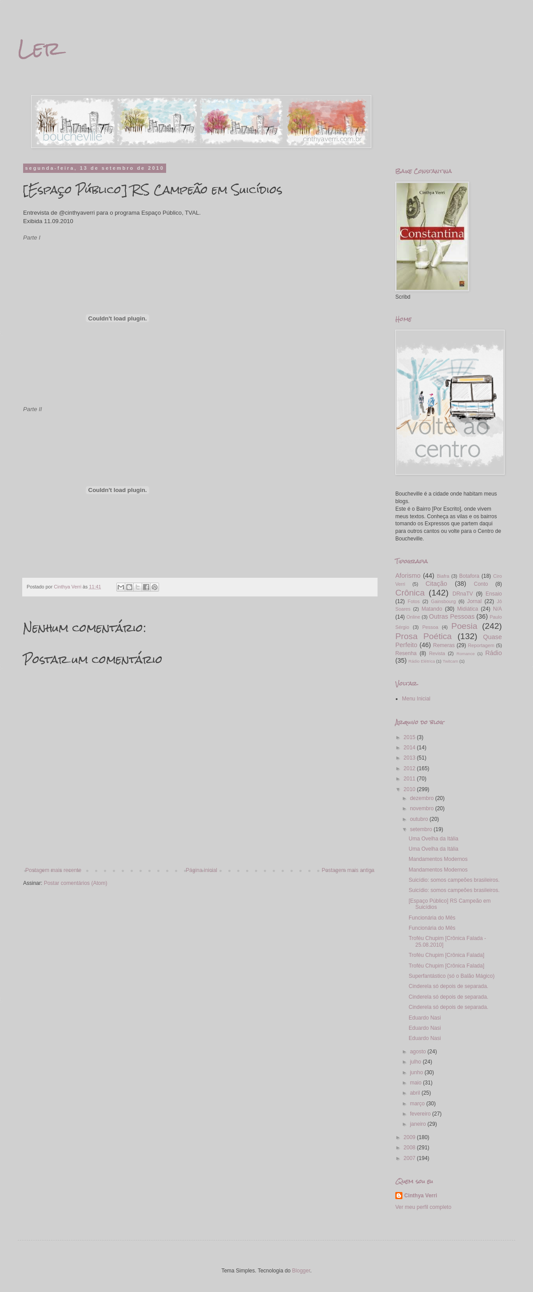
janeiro (418, 1124)
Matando (432, 609)
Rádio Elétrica (422, 661)
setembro (422, 829)
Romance (466, 653)
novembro (422, 808)
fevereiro (421, 1114)
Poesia (464, 626)
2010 (410, 789)
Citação (436, 583)
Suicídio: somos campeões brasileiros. (454, 880)
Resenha (406, 653)
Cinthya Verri (420, 1195)
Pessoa (430, 627)
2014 (410, 747)
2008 (410, 1147)
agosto (418, 1051)
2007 (410, 1158)
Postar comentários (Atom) (75, 883)
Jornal (474, 601)
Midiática (467, 609)
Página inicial (201, 870)
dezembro (422, 798)
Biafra (443, 576)
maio (416, 1083)
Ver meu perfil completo (423, 1207)
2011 (410, 779)
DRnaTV (463, 594)
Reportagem (481, 645)
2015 (410, 737)
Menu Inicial (416, 699)
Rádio (493, 652)
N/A (497, 609)
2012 (410, 768)
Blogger (301, 1271)
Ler (39, 48)
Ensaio (493, 594)
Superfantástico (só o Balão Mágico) (451, 976)
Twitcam (450, 661)
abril (416, 1093)
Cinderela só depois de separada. (448, 986)
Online (413, 617)
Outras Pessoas (452, 616)
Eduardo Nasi (425, 1018)
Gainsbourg (443, 601)
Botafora (469, 576)
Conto (481, 584)
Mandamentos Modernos (438, 859)
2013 (410, 758)
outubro (420, 819)
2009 (410, 1137)
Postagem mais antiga (348, 870)
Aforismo (408, 575)
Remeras (444, 645)
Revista (437, 653)
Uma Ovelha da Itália (433, 839)
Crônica (410, 592)
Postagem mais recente (53, 870)
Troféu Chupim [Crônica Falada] (446, 955)
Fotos (414, 601)
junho (417, 1072)
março (418, 1103)
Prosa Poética (423, 636)
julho (416, 1062)
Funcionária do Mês (432, 918)
